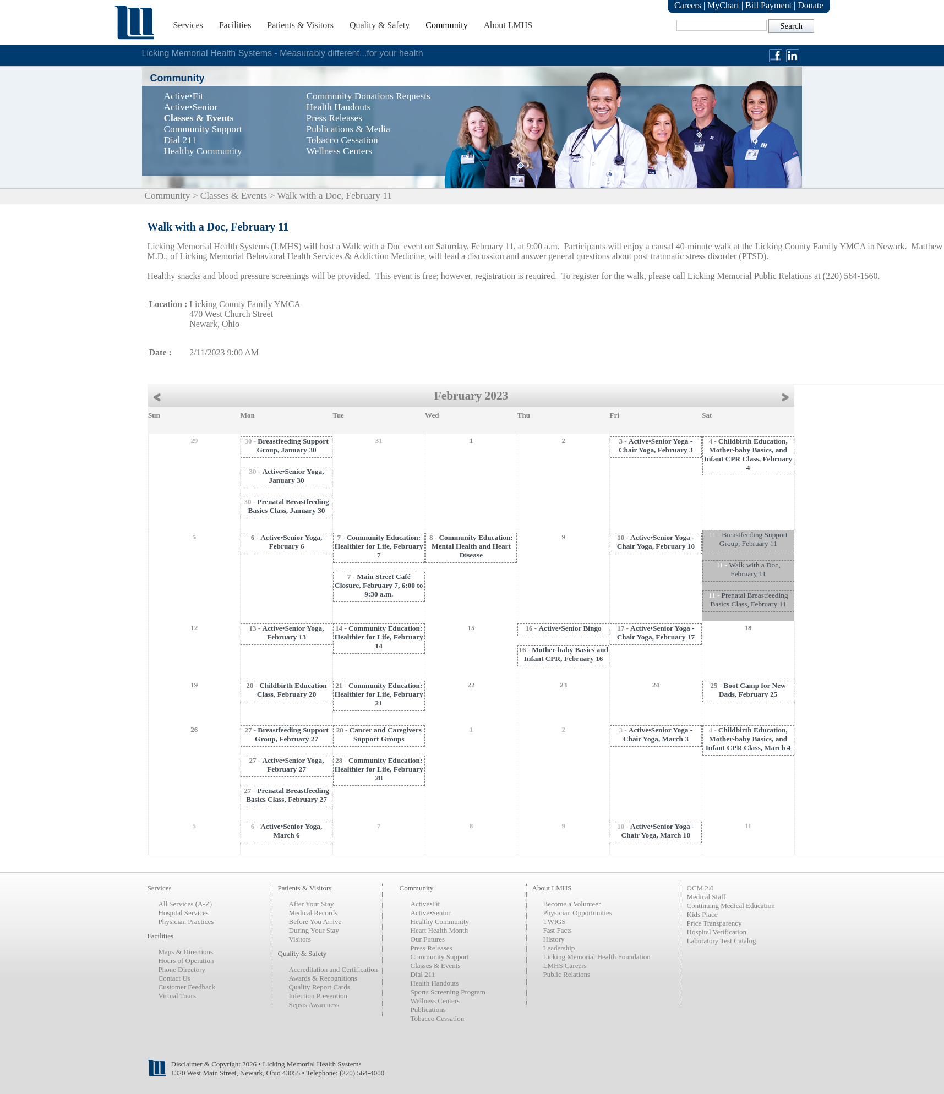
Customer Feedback (187, 987)
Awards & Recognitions (323, 978)
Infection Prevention (318, 996)
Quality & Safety (380, 25)
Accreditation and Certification (333, 969)
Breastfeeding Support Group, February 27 (292, 734)
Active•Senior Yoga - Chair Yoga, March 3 (657, 734)
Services (188, 25)
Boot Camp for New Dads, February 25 (752, 689)
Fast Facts (557, 930)
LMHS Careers (565, 965)
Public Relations (567, 974)
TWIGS (554, 921)
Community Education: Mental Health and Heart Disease (472, 546)
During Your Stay (314, 930)
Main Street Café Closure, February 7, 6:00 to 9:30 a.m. (379, 585)
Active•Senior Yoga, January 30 (293, 475)
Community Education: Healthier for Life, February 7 (379, 546)
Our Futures (428, 939)
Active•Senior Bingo (569, 628)
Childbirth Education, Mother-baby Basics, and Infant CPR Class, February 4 (748, 454)
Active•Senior (431, 913)
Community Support (440, 957)
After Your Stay (311, 904)
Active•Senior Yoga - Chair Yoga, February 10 (656, 541)
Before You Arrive (315, 921)
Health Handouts (435, 983)
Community (446, 25)
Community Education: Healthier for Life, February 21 (379, 694)
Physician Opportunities (577, 913)
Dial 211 (423, 974)
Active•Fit (425, 904)
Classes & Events (233, 195)
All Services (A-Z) (185, 904)
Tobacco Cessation (438, 1018)
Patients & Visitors (300, 25)
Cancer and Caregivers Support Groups (386, 734)
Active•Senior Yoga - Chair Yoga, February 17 (656, 632)
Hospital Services (184, 913)
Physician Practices (186, 921)
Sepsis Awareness (314, 1004)
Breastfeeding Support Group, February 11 (753, 539)
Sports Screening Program (448, 992)
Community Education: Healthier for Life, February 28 (379, 769)
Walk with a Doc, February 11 (755, 569)
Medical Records (313, 913)
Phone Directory (182, 969)
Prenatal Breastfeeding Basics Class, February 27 (287, 794)
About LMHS (508, 25)
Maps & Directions (186, 952)
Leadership (559, 948)
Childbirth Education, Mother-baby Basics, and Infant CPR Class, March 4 (748, 739)
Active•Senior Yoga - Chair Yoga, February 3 (656, 445)
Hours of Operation (186, 960)
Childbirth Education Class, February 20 (292, 689)
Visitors (300, 939)
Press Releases (431, 948)
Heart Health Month (439, 930)
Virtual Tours (177, 996)
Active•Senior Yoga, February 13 (293, 632)
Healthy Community (440, 921)
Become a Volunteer (572, 904)
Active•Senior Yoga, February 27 (293, 764)
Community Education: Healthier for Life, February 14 (379, 637)
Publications (428, 1009)
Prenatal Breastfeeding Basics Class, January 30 (288, 506)
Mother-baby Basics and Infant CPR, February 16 (566, 654)
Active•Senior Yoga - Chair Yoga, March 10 (658, 830)
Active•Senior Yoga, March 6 (291, 830)
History (554, 939)
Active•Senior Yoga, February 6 (291, 541)
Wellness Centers (435, 1001)
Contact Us (174, 978)
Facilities (235, 25)
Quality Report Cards (319, 987)
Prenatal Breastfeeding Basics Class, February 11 (749, 599)
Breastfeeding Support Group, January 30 (292, 445)
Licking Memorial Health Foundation (597, 957)
